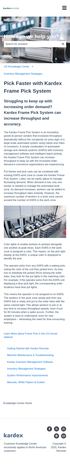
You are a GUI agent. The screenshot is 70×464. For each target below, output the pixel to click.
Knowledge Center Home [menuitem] (17, 403)
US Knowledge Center (16, 66)
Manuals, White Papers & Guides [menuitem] (26, 382)
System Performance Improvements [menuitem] (27, 375)
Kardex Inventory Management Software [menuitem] (30, 362)
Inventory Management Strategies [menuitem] (26, 368)
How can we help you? (31, 36)
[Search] (63, 44)
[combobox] (32, 44)
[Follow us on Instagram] (63, 428)
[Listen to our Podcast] (56, 435)
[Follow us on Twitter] (56, 428)
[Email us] (63, 435)
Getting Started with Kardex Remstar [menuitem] (28, 348)
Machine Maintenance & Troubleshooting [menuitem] (30, 355)
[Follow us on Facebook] (49, 428)
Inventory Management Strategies (23, 73)
